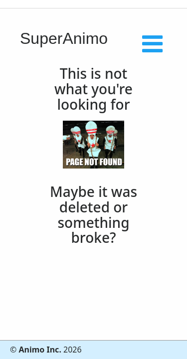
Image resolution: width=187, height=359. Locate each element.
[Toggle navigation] (165, 14)
